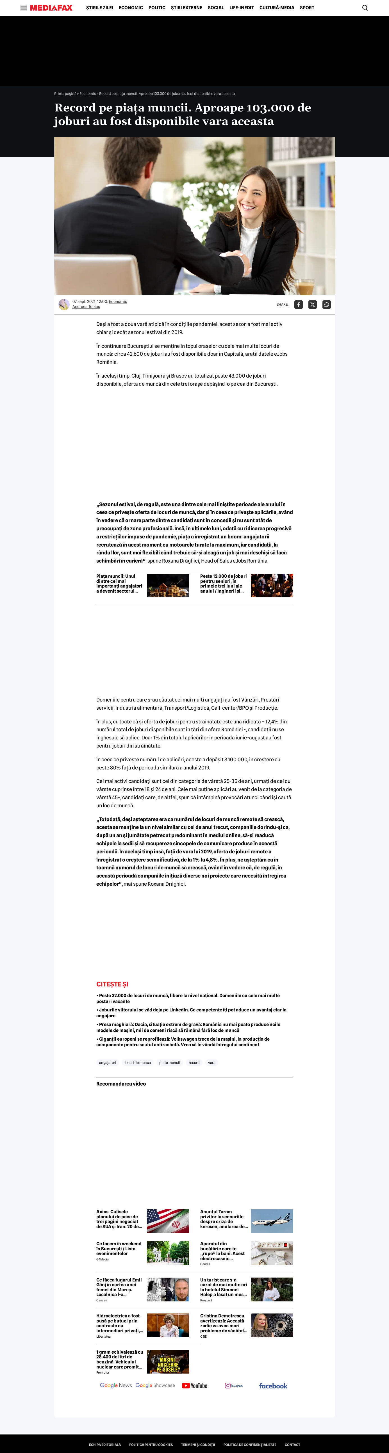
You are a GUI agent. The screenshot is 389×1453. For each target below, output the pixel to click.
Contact (292, 1445)
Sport (307, 8)
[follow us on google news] (116, 1386)
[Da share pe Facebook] (298, 304)
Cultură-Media (277, 8)
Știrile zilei (99, 8)
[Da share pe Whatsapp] (326, 304)
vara (211, 1062)
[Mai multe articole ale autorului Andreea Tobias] (64, 304)
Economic (131, 8)
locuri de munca (138, 1062)
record (194, 1062)
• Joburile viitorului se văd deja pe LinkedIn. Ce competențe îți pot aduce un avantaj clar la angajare (191, 1012)
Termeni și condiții (198, 1445)
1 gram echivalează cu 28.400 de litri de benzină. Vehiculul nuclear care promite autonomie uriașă (119, 1359)
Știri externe (186, 8)
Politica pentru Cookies (151, 1445)
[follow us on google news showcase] (155, 1386)
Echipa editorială (105, 1445)
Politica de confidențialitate (250, 1445)
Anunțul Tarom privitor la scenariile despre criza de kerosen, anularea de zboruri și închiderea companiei (222, 1219)
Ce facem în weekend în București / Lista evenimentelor (119, 1248)
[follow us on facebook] (273, 1386)
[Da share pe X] (312, 304)
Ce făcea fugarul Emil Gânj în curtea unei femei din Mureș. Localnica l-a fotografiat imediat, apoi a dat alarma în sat (119, 1287)
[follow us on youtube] (194, 1386)
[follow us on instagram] (234, 1386)
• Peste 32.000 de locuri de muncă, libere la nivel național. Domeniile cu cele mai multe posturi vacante (188, 998)
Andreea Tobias (86, 306)
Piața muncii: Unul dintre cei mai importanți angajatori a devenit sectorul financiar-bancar (119, 583)
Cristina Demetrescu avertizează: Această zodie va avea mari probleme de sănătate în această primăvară (223, 1323)
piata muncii (169, 1062)
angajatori (107, 1062)
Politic (157, 8)
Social (216, 8)
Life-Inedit (241, 8)
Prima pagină (65, 93)
